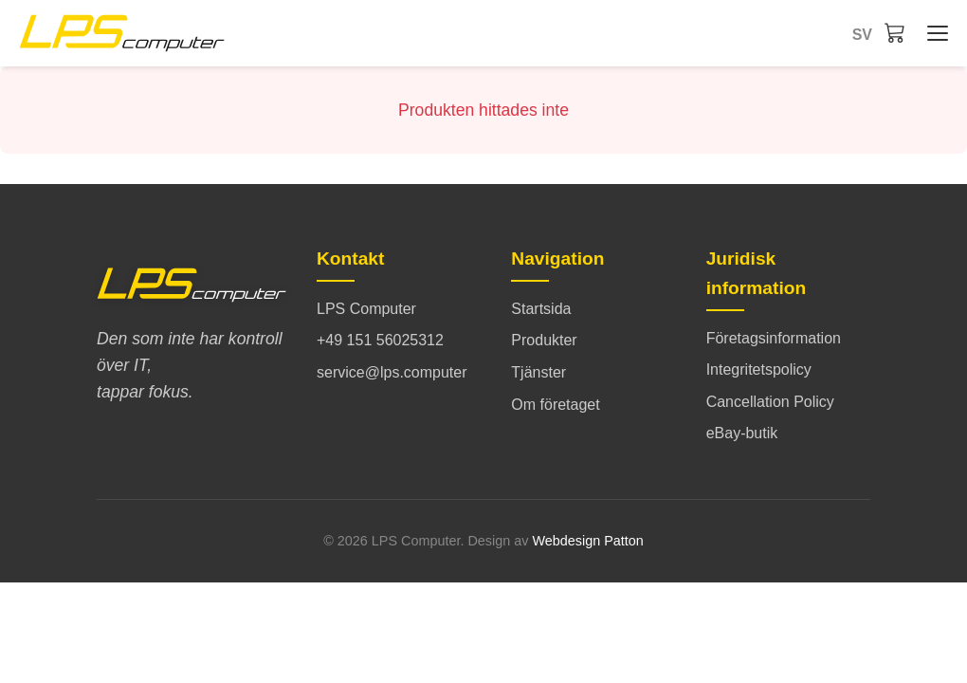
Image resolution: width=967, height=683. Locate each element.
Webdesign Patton (587, 540)
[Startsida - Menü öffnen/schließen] (933, 33)
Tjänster (538, 372)
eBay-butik (742, 433)
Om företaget (555, 405)
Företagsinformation (773, 338)
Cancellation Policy (770, 402)
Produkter (543, 340)
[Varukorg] (895, 32)
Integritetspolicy (759, 369)
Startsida (541, 309)
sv (862, 35)
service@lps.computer (392, 372)
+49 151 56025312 (380, 340)
